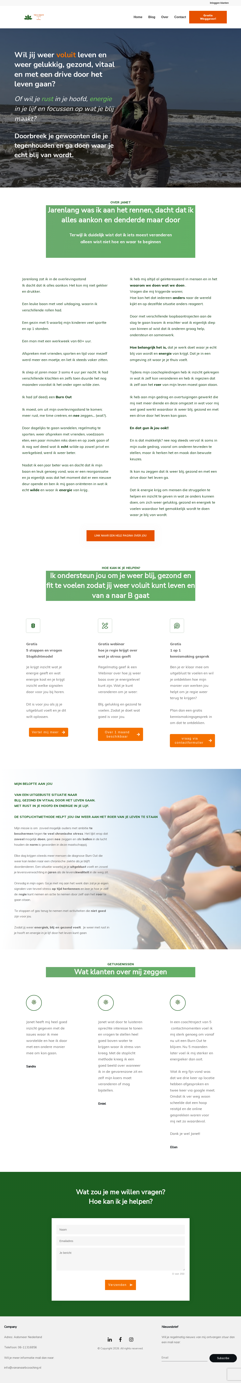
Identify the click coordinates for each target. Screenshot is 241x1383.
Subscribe (223, 1358)
